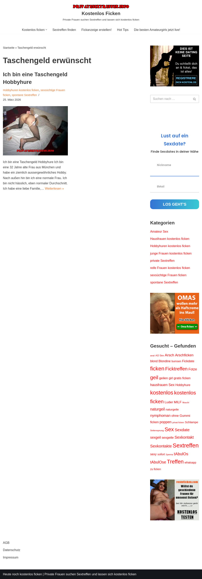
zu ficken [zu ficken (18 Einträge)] (155, 469)
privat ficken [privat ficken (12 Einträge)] (178, 422)
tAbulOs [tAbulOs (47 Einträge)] (181, 454)
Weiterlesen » (54, 188)
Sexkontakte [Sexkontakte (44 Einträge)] (161, 446)
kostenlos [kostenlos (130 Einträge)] (161, 393)
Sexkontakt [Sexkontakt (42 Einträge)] (184, 437)
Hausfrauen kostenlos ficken (169, 238)
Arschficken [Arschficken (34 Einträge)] (184, 355)
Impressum (10, 557)
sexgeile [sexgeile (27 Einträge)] (168, 437)
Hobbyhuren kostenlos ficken (21, 90)
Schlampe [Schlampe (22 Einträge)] (191, 422)
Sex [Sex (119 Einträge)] (169, 429)
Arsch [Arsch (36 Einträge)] (169, 355)
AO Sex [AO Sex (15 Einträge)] (159, 355)
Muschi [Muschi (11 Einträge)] (186, 402)
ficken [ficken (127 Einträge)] (157, 369)
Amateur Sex (159, 231)
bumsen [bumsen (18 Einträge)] (176, 361)
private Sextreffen (162, 260)
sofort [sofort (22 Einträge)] (161, 454)
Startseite (8, 47)
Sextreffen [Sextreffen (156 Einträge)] (186, 445)
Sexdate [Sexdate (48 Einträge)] (182, 430)
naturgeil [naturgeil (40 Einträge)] (157, 409)
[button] (46, 29)
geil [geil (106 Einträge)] (154, 377)
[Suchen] (170, 99)
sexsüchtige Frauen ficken (168, 275)
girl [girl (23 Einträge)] (171, 378)
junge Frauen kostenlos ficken (171, 253)
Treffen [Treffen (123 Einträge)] (175, 462)
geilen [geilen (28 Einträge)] (163, 378)
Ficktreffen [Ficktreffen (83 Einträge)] (176, 368)
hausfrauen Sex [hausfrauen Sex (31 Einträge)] (162, 385)
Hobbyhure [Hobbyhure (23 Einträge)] (182, 385)
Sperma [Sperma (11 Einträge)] (169, 454)
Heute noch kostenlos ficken (22, 574)
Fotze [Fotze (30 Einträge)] (192, 369)
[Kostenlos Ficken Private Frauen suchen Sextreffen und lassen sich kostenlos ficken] (101, 13)
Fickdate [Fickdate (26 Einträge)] (188, 361)
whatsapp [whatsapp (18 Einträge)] (190, 462)
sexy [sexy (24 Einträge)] (153, 454)
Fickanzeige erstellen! (97, 29)
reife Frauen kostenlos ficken (170, 268)
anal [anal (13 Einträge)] (152, 355)
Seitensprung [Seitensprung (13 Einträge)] (157, 430)
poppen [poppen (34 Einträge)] (166, 422)
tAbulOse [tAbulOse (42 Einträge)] (158, 462)
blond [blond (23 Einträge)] (154, 361)
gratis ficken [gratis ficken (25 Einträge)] (182, 378)
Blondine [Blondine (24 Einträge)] (165, 361)
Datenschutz (11, 550)
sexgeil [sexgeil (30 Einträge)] (155, 437)
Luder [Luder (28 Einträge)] (169, 402)
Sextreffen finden (64, 29)
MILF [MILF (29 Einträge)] (178, 402)
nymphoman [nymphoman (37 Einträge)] (160, 415)
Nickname (164, 165)
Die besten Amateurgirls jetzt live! (157, 29)
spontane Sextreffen (24, 95)
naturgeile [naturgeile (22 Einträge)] (172, 409)
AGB (6, 542)
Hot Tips (122, 29)
